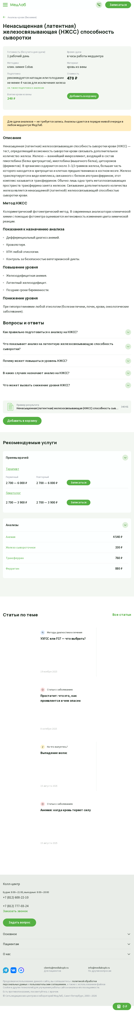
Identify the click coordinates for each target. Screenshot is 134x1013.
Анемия (11, 540)
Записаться (117, 5)
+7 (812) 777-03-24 (17, 910)
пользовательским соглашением (51, 988)
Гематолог (13, 497)
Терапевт (13, 473)
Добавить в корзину (23, 424)
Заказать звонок (16, 915)
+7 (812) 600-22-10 (17, 901)
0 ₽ (124, 1006)
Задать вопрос (19, 926)
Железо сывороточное (21, 551)
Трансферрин (15, 562)
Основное (67, 938)
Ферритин (12, 572)
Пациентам (67, 948)
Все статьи (122, 618)
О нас (67, 958)
